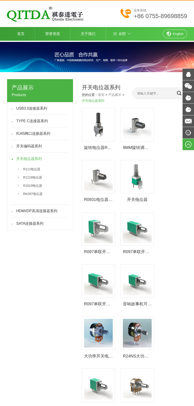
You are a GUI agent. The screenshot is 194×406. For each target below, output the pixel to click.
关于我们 (88, 34)
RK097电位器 (30, 193)
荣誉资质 (52, 34)
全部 (119, 34)
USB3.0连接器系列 (31, 107)
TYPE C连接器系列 (32, 120)
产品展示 (114, 94)
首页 (20, 34)
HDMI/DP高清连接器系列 (36, 210)
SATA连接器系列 (29, 223)
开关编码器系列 (29, 145)
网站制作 (169, 327)
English (175, 34)
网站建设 (150, 327)
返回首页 (95, 347)
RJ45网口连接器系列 (33, 133)
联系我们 (95, 356)
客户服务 (130, 352)
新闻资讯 (112, 352)
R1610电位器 (29, 185)
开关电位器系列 (29, 158)
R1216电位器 (29, 176)
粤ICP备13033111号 (105, 372)
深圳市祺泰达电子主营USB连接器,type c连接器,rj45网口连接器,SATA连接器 (84, 327)
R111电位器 (28, 168)
